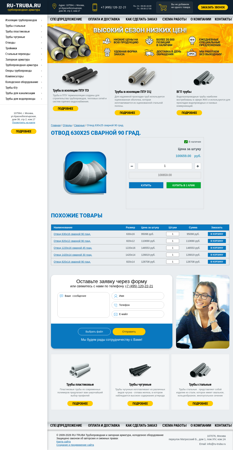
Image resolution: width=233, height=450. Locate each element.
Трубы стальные (15, 26)
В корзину (217, 234)
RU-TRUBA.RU (23, 7)
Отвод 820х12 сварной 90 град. (72, 241)
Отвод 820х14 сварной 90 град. (72, 261)
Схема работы (174, 19)
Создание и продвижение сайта (75, 444)
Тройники (11, 48)
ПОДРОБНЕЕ (23, 131)
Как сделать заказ (141, 19)
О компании (201, 19)
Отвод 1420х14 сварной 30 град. (73, 254)
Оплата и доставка (104, 19)
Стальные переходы (17, 54)
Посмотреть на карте (23, 122)
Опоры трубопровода (18, 71)
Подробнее (65, 108)
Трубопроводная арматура (21, 65)
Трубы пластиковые (17, 31)
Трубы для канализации (20, 93)
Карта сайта (63, 441)
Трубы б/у (11, 88)
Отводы (10, 42)
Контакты (223, 19)
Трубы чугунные (15, 37)
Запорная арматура (17, 59)
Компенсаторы (14, 76)
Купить (146, 185)
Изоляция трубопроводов (21, 20)
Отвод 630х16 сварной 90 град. (72, 234)
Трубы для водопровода (20, 99)
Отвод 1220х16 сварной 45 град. (73, 247)
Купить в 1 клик (183, 185)
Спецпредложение (66, 19)
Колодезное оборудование (21, 82)
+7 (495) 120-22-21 (113, 7)
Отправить (129, 331)
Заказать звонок (213, 7)
